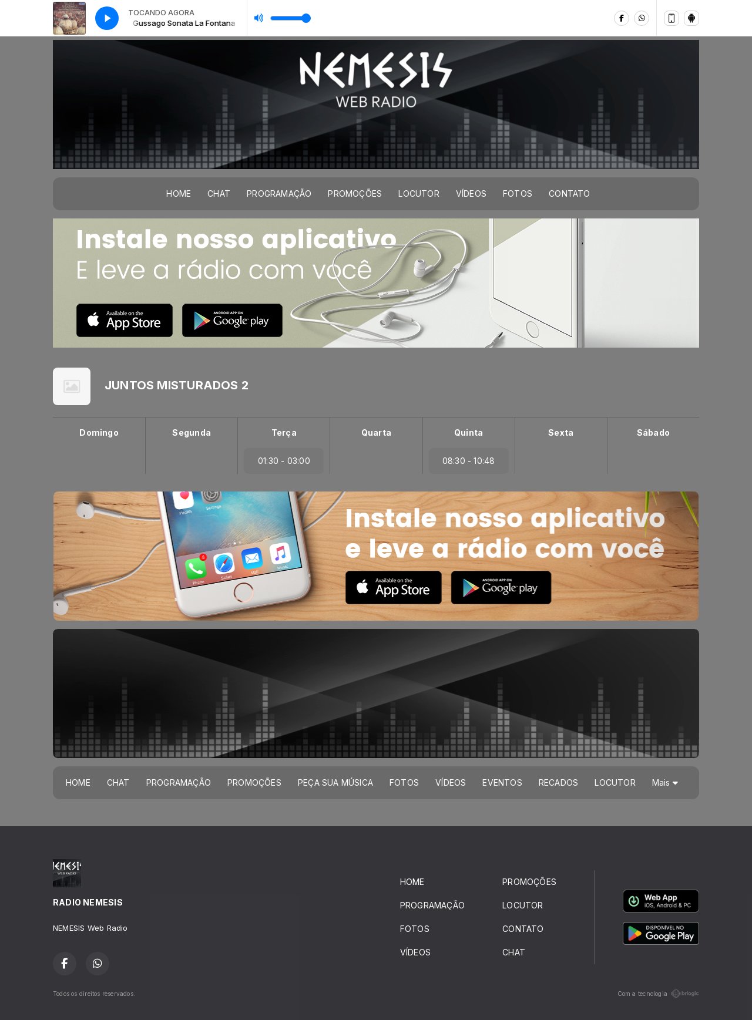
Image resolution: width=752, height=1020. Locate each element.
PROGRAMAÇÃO (279, 193)
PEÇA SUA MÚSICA (335, 782)
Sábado (653, 432)
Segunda (191, 432)
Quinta (468, 432)
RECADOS (558, 782)
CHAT (218, 193)
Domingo (98, 432)
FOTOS (517, 193)
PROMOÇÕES (355, 193)
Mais (665, 782)
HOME (178, 193)
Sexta (560, 432)
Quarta (376, 432)
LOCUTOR (418, 193)
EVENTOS (502, 782)
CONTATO (569, 193)
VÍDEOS (471, 193)
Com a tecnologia (658, 993)
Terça (284, 432)
